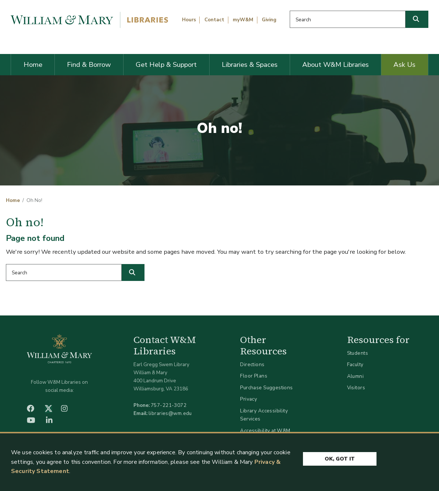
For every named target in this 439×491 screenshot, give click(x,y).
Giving (269, 20)
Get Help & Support (166, 64)
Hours (189, 20)
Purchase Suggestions (266, 387)
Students (357, 353)
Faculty (355, 364)
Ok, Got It (340, 458)
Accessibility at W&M (265, 430)
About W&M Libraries (335, 64)
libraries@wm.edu (170, 413)
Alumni (355, 376)
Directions (252, 364)
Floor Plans (253, 375)
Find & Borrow (89, 64)
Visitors (356, 387)
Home (33, 64)
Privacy (248, 399)
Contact (214, 20)
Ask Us (404, 64)
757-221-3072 (168, 405)
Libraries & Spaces (250, 64)
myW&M (243, 20)
